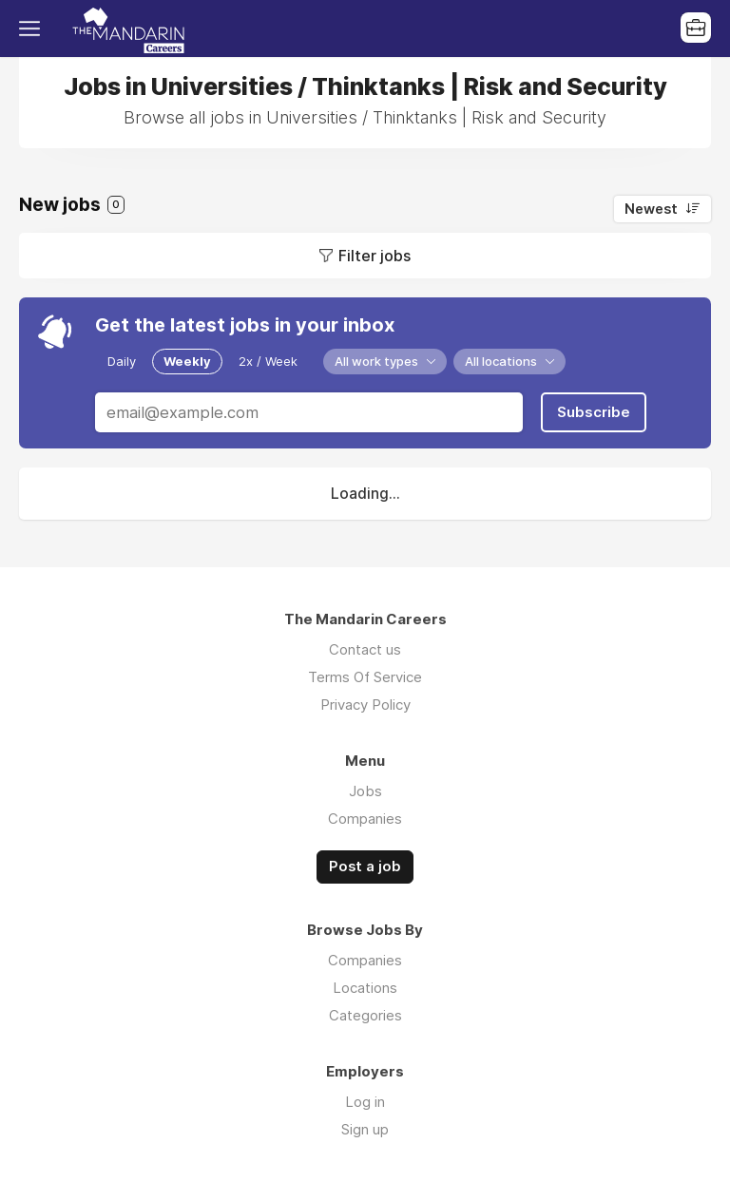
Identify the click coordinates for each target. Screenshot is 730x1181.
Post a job (365, 866)
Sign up (365, 1129)
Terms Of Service (365, 677)
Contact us (365, 649)
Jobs (365, 791)
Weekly (187, 361)
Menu (33, 28)
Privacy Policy (365, 704)
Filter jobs (374, 255)
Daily (121, 361)
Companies (365, 819)
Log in (365, 1102)
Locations (365, 988)
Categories (365, 1015)
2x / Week (268, 361)
